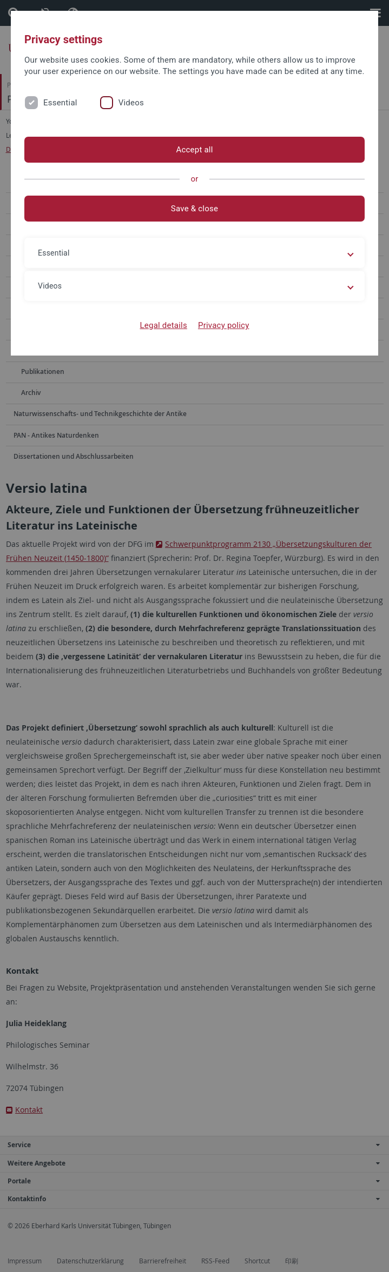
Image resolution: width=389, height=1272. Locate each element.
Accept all (194, 150)
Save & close (194, 208)
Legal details (163, 325)
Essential (60, 103)
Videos (131, 103)
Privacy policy (223, 325)
